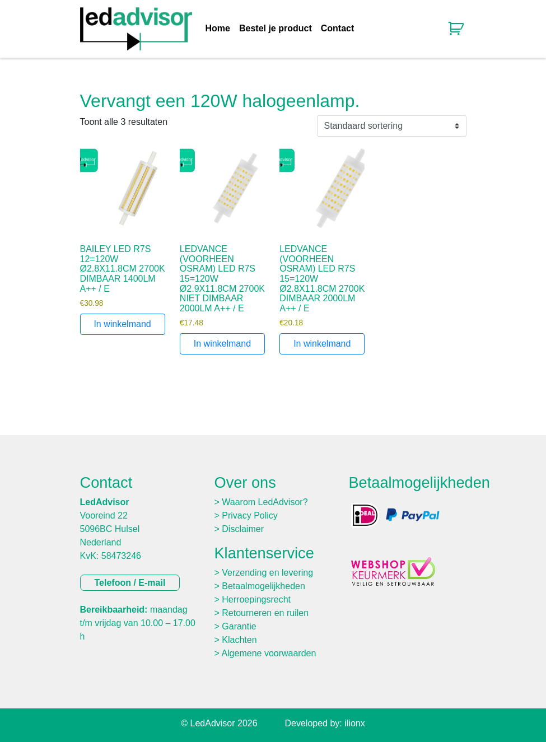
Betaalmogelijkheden (263, 586)
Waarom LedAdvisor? (264, 502)
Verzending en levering (267, 572)
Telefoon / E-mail (130, 582)
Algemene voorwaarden (268, 653)
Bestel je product (275, 28)
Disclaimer (243, 529)
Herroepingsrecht (256, 599)
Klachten (239, 640)
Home (218, 28)
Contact (337, 28)
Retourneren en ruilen (265, 613)
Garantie (239, 626)
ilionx (354, 723)
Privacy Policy (250, 515)
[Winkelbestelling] (391, 126)
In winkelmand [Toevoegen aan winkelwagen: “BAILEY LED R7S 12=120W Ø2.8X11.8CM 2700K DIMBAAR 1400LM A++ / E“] (122, 324)
